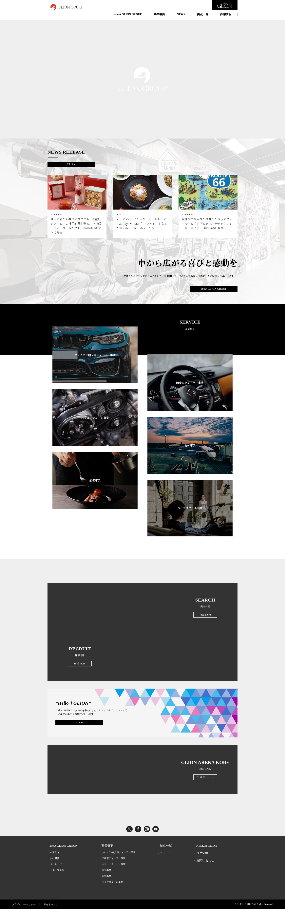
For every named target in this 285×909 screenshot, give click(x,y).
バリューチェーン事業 (113, 864)
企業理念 (54, 852)
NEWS (181, 14)
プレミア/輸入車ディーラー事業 (119, 852)
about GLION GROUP (128, 14)
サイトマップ (51, 904)
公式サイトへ (205, 777)
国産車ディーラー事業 (113, 858)
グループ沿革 (57, 870)
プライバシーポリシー (24, 904)
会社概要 (54, 858)
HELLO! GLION (206, 845)
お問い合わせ (205, 860)
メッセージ (56, 864)
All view (71, 164)
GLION (67, 7)
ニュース (166, 853)
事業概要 (159, 14)
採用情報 (225, 14)
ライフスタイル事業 (112, 882)
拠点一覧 (202, 14)
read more (205, 614)
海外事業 (106, 870)
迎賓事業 (106, 876)
